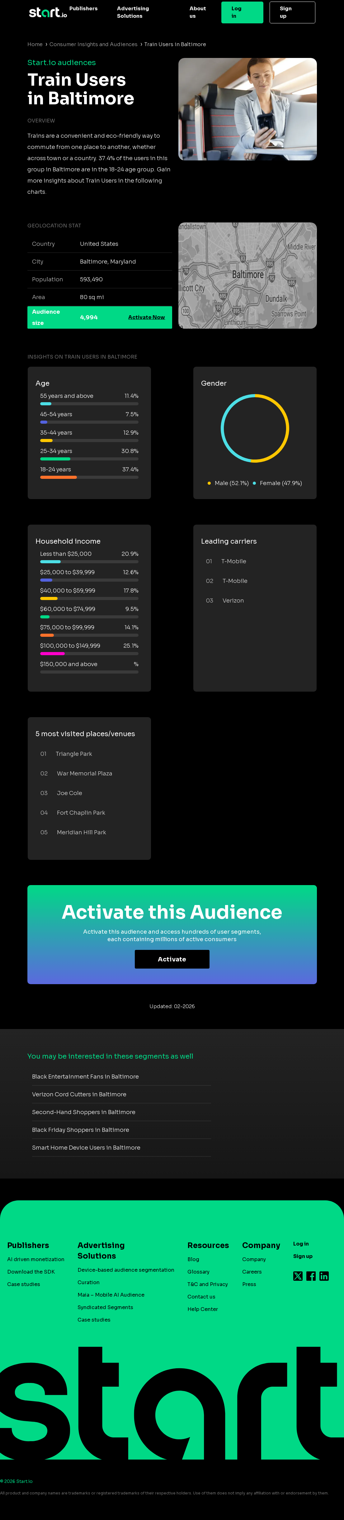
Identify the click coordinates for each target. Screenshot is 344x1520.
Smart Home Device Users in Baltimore (86, 1147)
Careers (252, 1272)
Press (249, 1284)
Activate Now (146, 317)
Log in (237, 12)
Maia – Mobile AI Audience (111, 1295)
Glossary (198, 1272)
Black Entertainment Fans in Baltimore (85, 1076)
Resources (205, 1245)
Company (258, 1245)
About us (198, 12)
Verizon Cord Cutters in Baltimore (79, 1094)
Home (35, 44)
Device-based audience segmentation (126, 1270)
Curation (89, 1282)
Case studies (23, 1284)
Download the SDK (31, 1272)
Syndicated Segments (105, 1307)
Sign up (286, 12)
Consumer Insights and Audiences (93, 44)
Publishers (83, 8)
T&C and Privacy (207, 1284)
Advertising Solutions (133, 12)
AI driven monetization (35, 1259)
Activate (172, 959)
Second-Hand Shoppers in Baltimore (83, 1112)
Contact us (201, 1297)
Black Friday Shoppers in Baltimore (80, 1130)
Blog (193, 1259)
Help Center (202, 1309)
